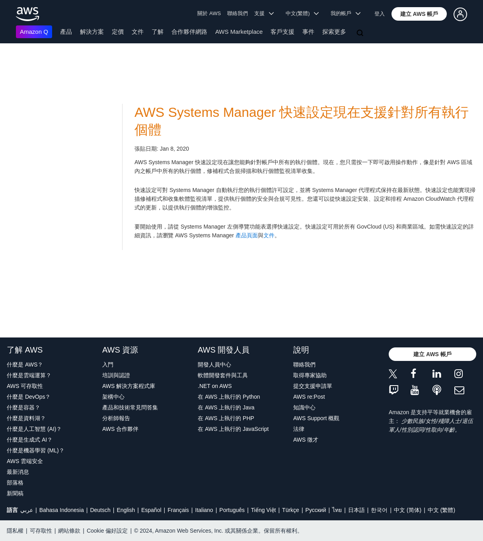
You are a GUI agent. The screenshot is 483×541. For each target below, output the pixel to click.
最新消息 (18, 472)
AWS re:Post (309, 397)
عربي (26, 510)
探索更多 (334, 31)
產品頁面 (247, 235)
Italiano (204, 510)
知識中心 (304, 407)
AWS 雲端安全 (25, 461)
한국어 (379, 510)
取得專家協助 (310, 375)
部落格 (15, 482)
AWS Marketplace (239, 31)
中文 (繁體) (441, 510)
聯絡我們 (237, 13)
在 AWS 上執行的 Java (226, 407)
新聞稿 (15, 493)
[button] (419, 14)
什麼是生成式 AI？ (30, 439)
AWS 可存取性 (25, 386)
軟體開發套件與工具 (223, 375)
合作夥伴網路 (189, 31)
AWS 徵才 (305, 439)
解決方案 (92, 31)
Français (178, 510)
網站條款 (69, 530)
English (126, 510)
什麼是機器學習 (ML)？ (35, 450)
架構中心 (113, 397)
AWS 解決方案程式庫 (128, 386)
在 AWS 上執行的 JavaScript (233, 429)
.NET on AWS (215, 386)
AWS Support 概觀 (316, 418)
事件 (308, 31)
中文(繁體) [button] (302, 13)
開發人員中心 (214, 364)
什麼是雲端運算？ (29, 375)
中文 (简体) (407, 510)
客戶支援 (282, 31)
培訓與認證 (116, 375)
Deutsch (100, 510)
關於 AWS (209, 13)
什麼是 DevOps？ (29, 397)
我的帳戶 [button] (345, 13)
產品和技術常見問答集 (130, 407)
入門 (107, 364)
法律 (298, 429)
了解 (158, 31)
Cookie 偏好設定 (107, 530)
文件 (138, 31)
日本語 (356, 510)
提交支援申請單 (312, 386)
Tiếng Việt (263, 510)
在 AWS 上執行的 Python (229, 397)
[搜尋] (360, 33)
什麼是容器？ (23, 407)
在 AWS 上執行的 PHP (226, 418)
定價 (118, 31)
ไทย (337, 510)
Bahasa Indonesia (61, 510)
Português (232, 510)
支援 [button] (264, 13)
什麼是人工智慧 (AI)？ (34, 429)
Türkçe (290, 510)
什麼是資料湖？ (26, 418)
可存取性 (41, 530)
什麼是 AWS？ (25, 364)
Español (151, 510)
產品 (66, 31)
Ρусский (316, 510)
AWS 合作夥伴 (120, 429)
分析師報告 (116, 418)
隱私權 (15, 530)
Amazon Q (34, 31)
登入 (379, 14)
